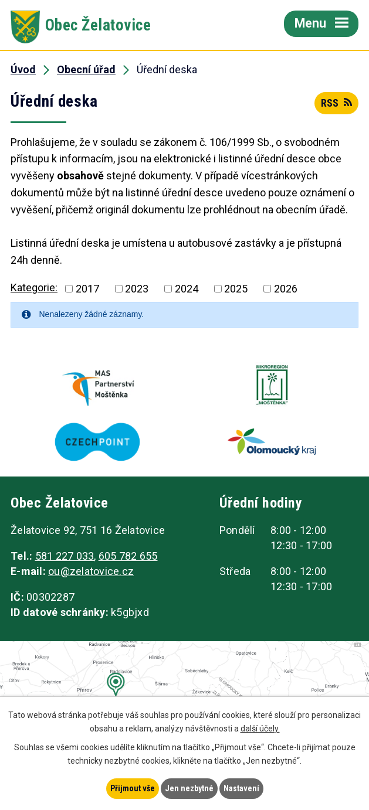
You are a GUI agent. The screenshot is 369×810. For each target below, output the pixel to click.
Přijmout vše (132, 788)
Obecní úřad (86, 69)
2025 (236, 289)
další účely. (260, 728)
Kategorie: (34, 287)
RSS (336, 103)
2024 (186, 289)
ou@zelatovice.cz (91, 571)
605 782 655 (128, 556)
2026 (285, 289)
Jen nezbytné (189, 788)
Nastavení (241, 788)
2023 (136, 289)
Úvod (23, 69)
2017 (87, 289)
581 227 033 (64, 556)
